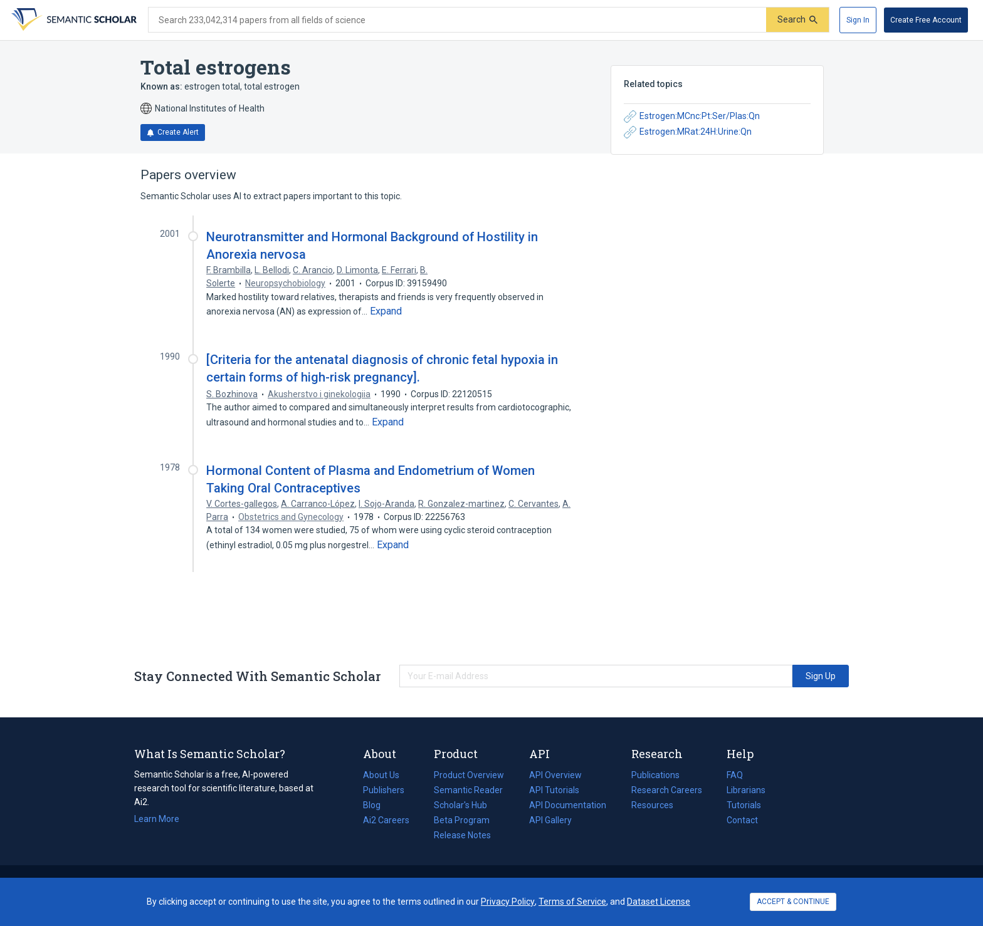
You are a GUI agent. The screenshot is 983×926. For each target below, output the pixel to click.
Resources (652, 805)
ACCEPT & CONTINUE (793, 901)
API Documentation (567, 805)
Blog (377, 805)
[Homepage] (73, 20)
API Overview (555, 775)
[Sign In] (857, 20)
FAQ (735, 775)
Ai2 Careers (386, 820)
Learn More (156, 819)
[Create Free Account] (926, 20)
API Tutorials (554, 790)
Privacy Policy (508, 902)
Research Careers (666, 790)
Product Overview (469, 775)
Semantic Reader (468, 790)
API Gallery (550, 820)
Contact (742, 820)
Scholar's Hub (460, 805)
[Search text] (457, 20)
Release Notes (462, 835)
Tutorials (744, 805)
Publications (655, 775)
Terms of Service (572, 902)
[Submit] (797, 20)
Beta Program (462, 820)
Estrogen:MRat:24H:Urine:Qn (688, 132)
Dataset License (658, 902)
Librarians (746, 790)
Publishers (383, 790)
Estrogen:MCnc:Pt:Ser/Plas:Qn (692, 116)
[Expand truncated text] (385, 311)
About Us (381, 775)
